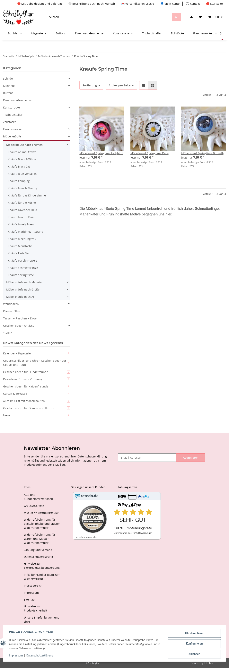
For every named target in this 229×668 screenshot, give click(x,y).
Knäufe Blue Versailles (22, 174)
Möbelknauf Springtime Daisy (149, 153)
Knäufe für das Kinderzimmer (27, 195)
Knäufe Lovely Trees (21, 224)
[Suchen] (109, 17)
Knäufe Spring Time (21, 275)
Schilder (8, 78)
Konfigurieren (193, 644)
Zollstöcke (9, 122)
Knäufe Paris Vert (19, 253)
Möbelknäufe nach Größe (23, 289)
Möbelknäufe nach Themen (24, 145)
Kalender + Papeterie (36, 353)
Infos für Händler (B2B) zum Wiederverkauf (42, 577)
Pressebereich (33, 585)
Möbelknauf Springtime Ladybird (101, 153)
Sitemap (29, 599)
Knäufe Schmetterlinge (23, 268)
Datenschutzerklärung (92, 456)
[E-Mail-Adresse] (147, 457)
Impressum (31, 592)
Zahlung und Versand (38, 550)
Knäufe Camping (19, 181)
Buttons (8, 93)
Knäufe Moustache (20, 246)
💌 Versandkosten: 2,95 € (137, 3)
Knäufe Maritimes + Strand (25, 231)
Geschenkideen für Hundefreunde (36, 372)
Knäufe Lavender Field (22, 210)
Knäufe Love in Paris (21, 217)
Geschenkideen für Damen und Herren (36, 408)
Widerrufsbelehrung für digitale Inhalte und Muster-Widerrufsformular (42, 524)
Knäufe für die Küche (22, 202)
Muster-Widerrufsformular (41, 513)
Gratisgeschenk (34, 506)
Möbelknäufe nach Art (20, 297)
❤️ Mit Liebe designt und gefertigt (39, 3)
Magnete (9, 86)
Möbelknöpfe (12, 136)
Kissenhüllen (11, 311)
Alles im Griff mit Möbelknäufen (36, 401)
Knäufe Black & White (22, 159)
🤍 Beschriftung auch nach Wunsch (91, 3)
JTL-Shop (208, 663)
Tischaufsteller (12, 115)
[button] (191, 17)
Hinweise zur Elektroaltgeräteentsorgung (42, 565)
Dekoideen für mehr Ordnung (36, 379)
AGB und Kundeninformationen (38, 497)
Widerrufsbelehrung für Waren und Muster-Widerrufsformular (39, 539)
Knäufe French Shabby (23, 188)
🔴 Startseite (214, 3)
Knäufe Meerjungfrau (22, 239)
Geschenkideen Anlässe (18, 325)
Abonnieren (190, 457)
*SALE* (8, 333)
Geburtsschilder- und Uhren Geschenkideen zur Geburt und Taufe (36, 363)
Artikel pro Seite (119, 85)
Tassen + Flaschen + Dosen (20, 318)
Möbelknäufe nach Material (24, 282)
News (36, 415)
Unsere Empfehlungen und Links (41, 619)
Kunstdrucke (11, 107)
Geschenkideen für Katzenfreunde (36, 386)
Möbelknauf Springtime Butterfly (202, 153)
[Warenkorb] (215, 17)
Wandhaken (11, 304)
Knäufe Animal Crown (22, 152)
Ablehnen (193, 654)
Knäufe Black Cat (19, 166)
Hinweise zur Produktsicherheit (35, 608)
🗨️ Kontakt (193, 3)
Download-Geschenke (17, 100)
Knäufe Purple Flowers (22, 260)
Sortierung (90, 85)
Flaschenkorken (13, 129)
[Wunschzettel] (200, 17)
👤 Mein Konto (170, 3)
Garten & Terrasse (36, 393)
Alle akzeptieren (194, 633)
